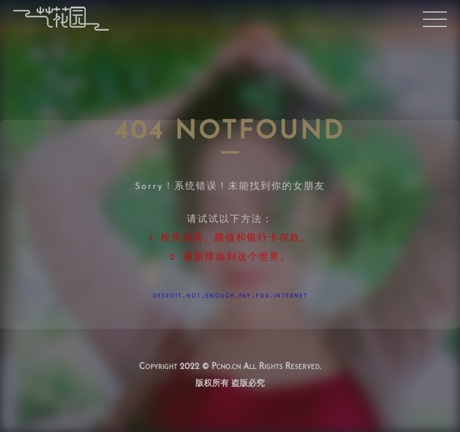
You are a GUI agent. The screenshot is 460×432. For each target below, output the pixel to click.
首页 (61, 19)
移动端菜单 (435, 19)
